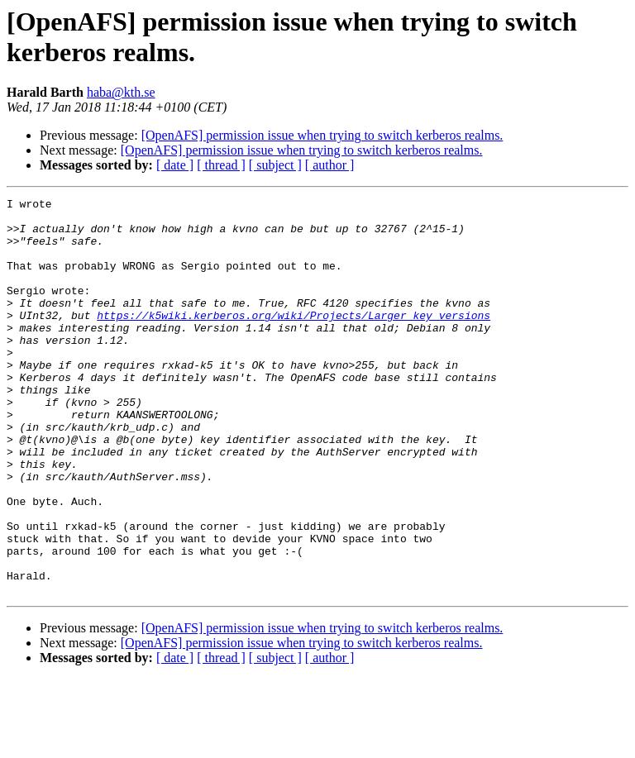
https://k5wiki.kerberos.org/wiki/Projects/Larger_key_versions (293, 339)
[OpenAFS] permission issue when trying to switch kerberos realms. (322, 135)
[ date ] (174, 165)
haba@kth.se (121, 92)
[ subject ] (275, 165)
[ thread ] (221, 165)
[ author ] (330, 165)
